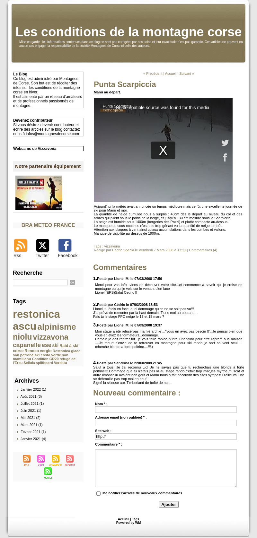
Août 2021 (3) (31, 396)
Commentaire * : (108, 444)
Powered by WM (128, 523)
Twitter (42, 255)
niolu (22, 336)
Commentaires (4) (203, 250)
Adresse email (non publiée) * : (121, 417)
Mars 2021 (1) (31, 425)
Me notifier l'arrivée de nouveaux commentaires (142, 493)
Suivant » (186, 73)
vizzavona (50, 337)
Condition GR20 (45, 359)
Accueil (170, 73)
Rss (17, 255)
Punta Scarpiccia (125, 84)
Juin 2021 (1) (31, 410)
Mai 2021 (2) (30, 418)
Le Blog (20, 74)
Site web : (103, 431)
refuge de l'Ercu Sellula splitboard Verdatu (44, 361)
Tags (135, 519)
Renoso (32, 351)
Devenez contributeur (33, 120)
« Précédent (152, 73)
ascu (24, 326)
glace (75, 351)
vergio (45, 351)
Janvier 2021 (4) (33, 439)
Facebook (67, 255)
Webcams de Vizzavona (34, 148)
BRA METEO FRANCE (48, 225)
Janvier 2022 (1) (33, 389)
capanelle (27, 345)
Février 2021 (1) (33, 432)
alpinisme (57, 327)
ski (55, 345)
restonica (36, 314)
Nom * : (101, 404)
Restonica (61, 351)
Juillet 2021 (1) (32, 403)
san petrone (23, 355)
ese (46, 345)
